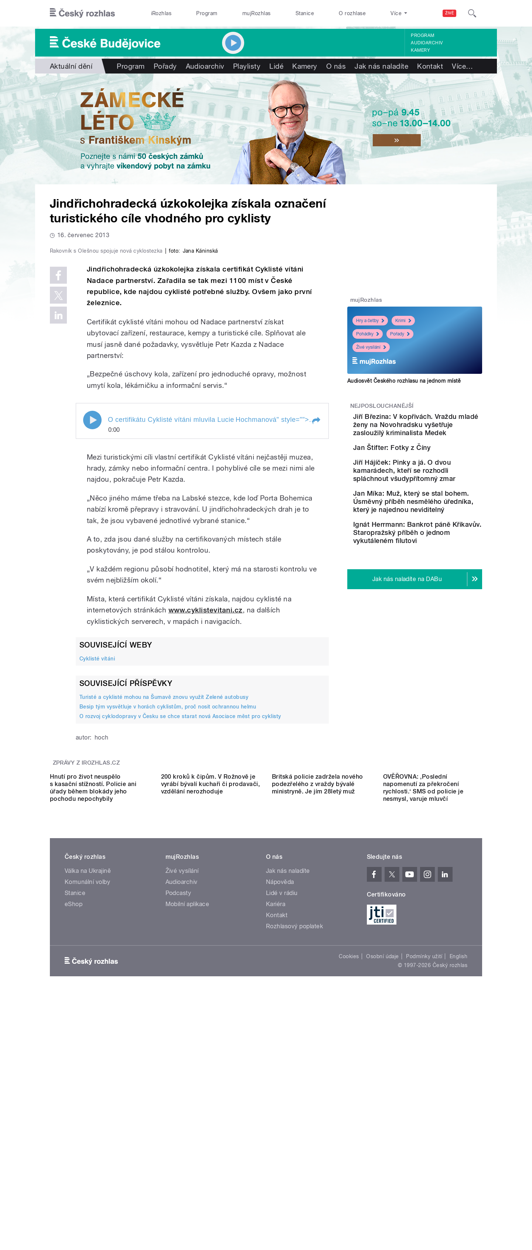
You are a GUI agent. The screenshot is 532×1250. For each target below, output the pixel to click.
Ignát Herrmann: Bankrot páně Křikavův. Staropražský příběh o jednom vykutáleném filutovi (434, 600)
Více (462, 66)
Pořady (165, 66)
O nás (336, 66)
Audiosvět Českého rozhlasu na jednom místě (404, 381)
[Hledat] (472, 13)
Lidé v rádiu (282, 1115)
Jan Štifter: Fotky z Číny (433, 464)
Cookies (349, 1179)
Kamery (420, 50)
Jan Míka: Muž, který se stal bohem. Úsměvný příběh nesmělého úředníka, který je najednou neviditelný (438, 552)
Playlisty (246, 66)
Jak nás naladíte (381, 66)
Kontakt (430, 66)
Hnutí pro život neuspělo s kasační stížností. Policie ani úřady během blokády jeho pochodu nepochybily (93, 1010)
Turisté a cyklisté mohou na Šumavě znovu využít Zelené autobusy (163, 854)
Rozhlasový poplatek (294, 1148)
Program (206, 13)
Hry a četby (370, 320)
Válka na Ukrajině (88, 1093)
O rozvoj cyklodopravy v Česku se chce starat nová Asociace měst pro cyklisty (180, 873)
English (458, 1179)
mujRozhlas (256, 13)
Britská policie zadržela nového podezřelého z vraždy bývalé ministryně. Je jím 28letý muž (317, 1007)
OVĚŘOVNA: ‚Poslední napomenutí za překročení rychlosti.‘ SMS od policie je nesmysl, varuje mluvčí (423, 1010)
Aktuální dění (71, 66)
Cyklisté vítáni (97, 815)
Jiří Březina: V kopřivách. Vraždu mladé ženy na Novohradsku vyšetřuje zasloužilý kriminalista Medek (434, 433)
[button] (316, 578)
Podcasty (178, 1115)
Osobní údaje (382, 1179)
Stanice (305, 13)
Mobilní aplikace (187, 1126)
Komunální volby (87, 1104)
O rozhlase (352, 13)
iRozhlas (161, 13)
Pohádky (367, 334)
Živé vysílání (371, 347)
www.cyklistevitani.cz (205, 767)
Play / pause (92, 577)
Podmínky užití (424, 1179)
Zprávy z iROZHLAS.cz (86, 919)
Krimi (403, 320)
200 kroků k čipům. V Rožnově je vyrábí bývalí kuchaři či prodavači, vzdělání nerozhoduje (210, 1007)
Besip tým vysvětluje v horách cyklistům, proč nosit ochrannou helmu (167, 864)
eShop (73, 1126)
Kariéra (275, 1126)
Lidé (276, 66)
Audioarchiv (427, 42)
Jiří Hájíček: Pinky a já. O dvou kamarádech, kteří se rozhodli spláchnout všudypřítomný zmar (436, 509)
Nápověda (280, 1104)
